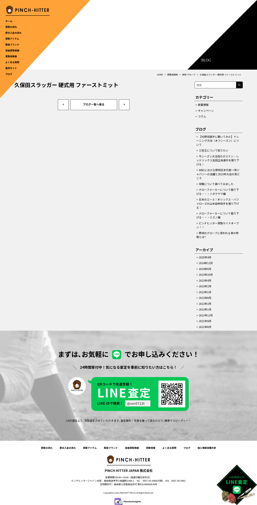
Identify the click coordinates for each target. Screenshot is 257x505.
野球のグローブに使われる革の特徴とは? (217, 235)
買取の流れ (46, 448)
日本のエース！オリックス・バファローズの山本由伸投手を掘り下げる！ (217, 203)
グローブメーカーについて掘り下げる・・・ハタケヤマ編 (217, 192)
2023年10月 (206, 274)
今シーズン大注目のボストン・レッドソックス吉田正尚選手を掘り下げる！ (217, 160)
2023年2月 (205, 286)
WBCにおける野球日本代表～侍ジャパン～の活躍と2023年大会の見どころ (218, 174)
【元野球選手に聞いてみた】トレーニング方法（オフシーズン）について (217, 141)
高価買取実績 (132, 448)
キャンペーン (206, 110)
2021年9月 (205, 321)
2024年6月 (205, 269)
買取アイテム (90, 448)
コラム (202, 116)
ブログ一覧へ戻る (93, 104)
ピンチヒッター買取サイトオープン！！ (217, 225)
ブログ (186, 448)
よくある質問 (169, 448)
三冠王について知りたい (213, 150)
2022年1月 (205, 309)
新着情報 (203, 105)
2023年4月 (205, 280)
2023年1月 (205, 292)
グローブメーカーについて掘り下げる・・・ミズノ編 (217, 215)
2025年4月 (205, 257)
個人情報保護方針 (207, 448)
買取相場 (150, 448)
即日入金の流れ (68, 448)
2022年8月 (205, 298)
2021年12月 (206, 315)
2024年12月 (206, 263)
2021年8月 (205, 327)
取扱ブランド (111, 448)
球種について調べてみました (216, 184)
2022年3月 (205, 303)
